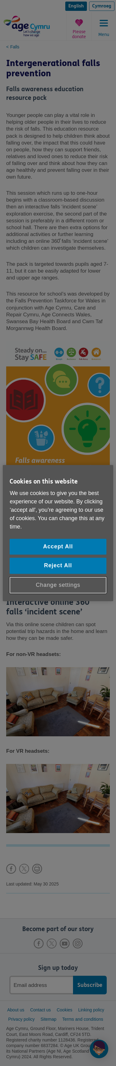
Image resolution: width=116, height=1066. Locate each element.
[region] (58, 533)
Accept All (58, 547)
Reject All (58, 566)
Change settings (58, 585)
